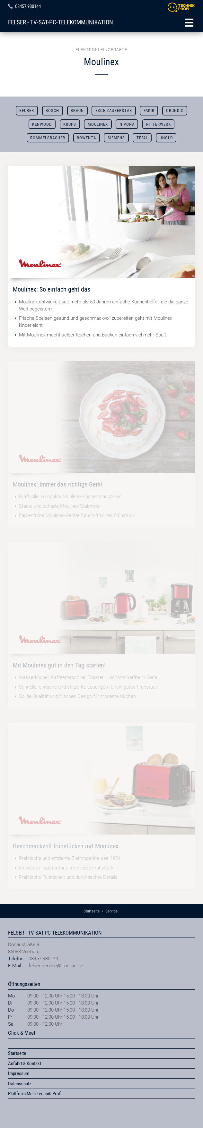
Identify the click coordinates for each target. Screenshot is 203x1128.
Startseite (17, 1053)
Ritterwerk (158, 124)
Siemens (116, 137)
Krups (69, 124)
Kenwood (42, 124)
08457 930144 (28, 6)
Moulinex (98, 124)
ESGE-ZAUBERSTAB (113, 110)
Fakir (149, 110)
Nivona (127, 124)
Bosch (52, 110)
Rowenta (86, 137)
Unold (166, 137)
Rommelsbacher (47, 137)
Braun (77, 110)
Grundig (175, 110)
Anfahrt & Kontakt (24, 1063)
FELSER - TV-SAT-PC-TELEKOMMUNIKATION (60, 22)
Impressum (18, 1073)
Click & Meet (21, 1033)
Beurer (26, 110)
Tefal (142, 137)
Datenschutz (19, 1084)
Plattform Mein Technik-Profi (34, 1094)
